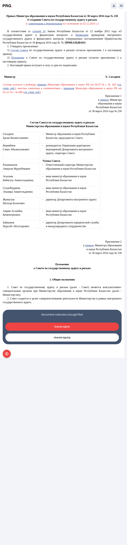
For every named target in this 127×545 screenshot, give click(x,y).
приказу (104, 99)
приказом (69, 88)
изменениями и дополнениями (45, 23)
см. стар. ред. (32, 92)
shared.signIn (62, 326)
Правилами (81, 35)
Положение (17, 57)
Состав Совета (19, 50)
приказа (41, 84)
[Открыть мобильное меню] (121, 6)
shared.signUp (62, 337)
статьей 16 (39, 31)
